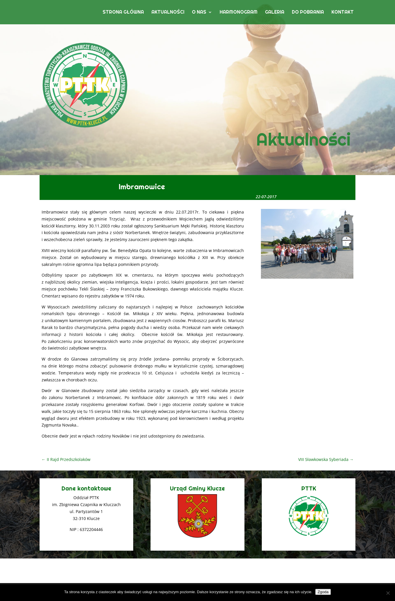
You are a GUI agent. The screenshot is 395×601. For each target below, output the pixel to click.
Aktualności (167, 12)
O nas (199, 12)
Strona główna (123, 12)
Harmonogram (238, 12)
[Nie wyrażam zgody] (388, 593)
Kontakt (342, 12)
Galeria (274, 12)
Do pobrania (308, 12)
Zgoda (323, 592)
